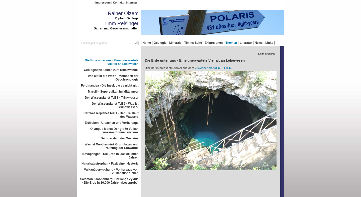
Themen (231, 43)
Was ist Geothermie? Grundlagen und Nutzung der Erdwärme (112, 146)
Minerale (175, 43)
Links (269, 43)
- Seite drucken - (266, 53)
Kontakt (118, 2)
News (258, 43)
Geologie (160, 43)
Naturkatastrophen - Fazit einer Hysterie (109, 163)
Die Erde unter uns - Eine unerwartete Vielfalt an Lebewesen (111, 62)
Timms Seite (193, 43)
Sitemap (131, 2)
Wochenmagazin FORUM (215, 68)
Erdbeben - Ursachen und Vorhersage (112, 123)
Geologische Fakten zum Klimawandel (111, 70)
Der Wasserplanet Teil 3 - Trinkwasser (111, 97)
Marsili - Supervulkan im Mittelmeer (113, 91)
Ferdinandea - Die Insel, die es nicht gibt (109, 85)
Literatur (246, 43)
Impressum (103, 2)
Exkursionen (214, 43)
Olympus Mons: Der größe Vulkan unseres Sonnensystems (114, 130)
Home (147, 43)
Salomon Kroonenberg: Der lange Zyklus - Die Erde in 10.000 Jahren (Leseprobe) (109, 180)
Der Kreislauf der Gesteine (120, 138)
